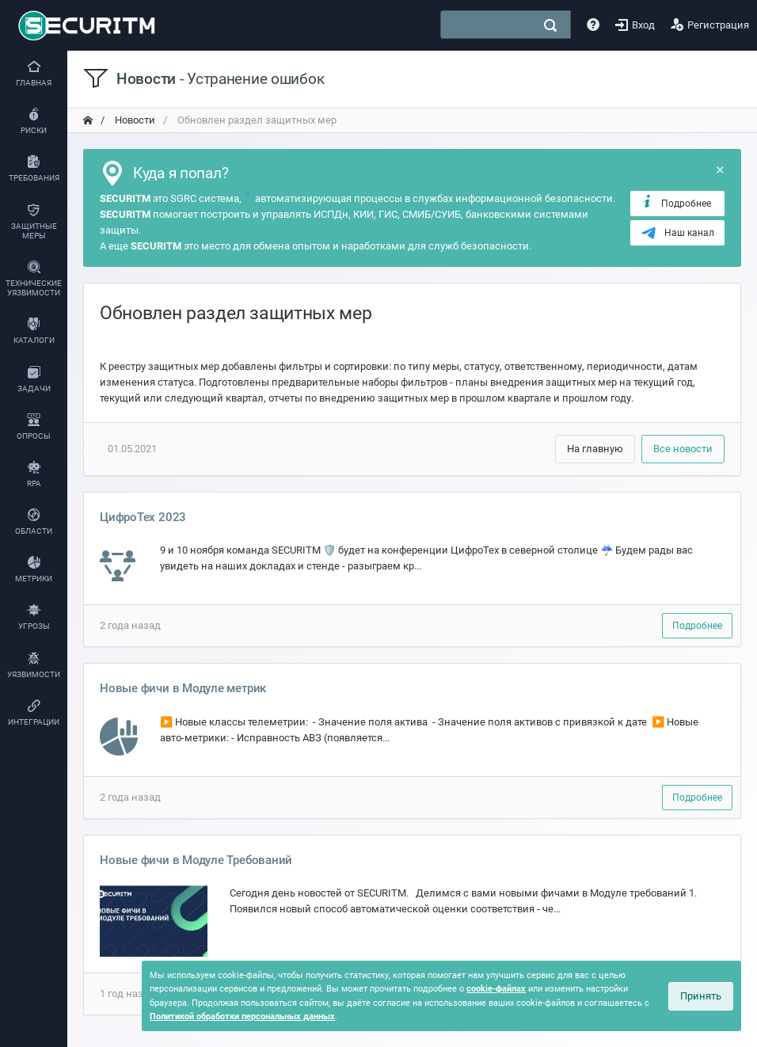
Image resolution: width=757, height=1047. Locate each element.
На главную (595, 449)
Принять (700, 996)
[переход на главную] (88, 120)
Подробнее (676, 203)
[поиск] (550, 25)
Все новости (683, 449)
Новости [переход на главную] (133, 120)
